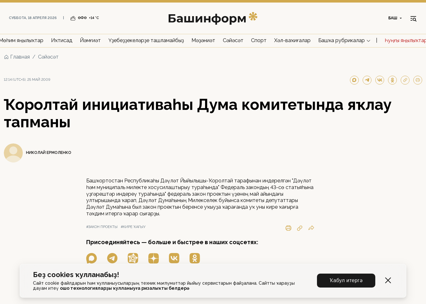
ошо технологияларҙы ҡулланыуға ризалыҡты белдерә (124, 288)
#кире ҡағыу (133, 227)
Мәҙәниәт (203, 40)
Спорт (259, 40)
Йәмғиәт (90, 40)
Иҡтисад (61, 40)
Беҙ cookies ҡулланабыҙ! (76, 275)
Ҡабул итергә (346, 280)
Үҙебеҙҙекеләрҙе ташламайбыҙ (146, 40)
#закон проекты (102, 227)
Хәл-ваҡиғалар (292, 40)
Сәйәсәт (233, 40)
